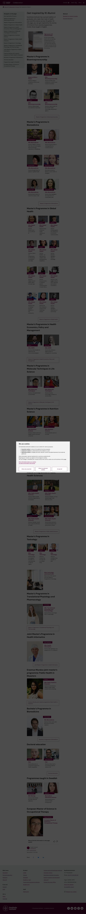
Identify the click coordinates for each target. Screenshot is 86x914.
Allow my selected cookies (43, 469)
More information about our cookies (27, 462)
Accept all (59, 469)
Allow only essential (26, 469)
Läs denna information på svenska (27, 463)
